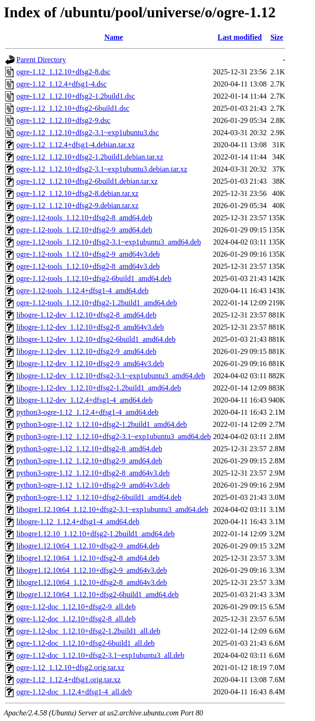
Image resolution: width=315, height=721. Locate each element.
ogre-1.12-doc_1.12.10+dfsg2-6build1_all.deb (85, 643)
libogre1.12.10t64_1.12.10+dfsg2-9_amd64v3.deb (91, 570)
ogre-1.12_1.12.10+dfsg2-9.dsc (63, 120)
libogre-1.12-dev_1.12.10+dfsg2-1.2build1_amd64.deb (98, 388)
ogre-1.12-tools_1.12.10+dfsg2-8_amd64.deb (84, 218)
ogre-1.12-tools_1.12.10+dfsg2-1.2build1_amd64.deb (96, 303)
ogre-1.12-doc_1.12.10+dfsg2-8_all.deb (76, 619)
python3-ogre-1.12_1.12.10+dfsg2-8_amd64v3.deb (93, 473)
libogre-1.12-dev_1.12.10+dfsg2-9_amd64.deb (86, 351)
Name (113, 37)
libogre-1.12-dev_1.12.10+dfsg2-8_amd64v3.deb (90, 327)
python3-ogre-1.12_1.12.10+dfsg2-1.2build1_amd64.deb (101, 424)
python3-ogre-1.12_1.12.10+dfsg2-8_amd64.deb (89, 449)
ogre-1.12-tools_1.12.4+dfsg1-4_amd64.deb (82, 291)
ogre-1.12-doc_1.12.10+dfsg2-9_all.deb (76, 607)
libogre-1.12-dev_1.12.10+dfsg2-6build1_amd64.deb (96, 339)
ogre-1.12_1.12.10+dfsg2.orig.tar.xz (70, 667)
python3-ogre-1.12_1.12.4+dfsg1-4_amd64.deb (87, 412)
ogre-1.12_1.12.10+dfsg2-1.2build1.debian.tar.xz (89, 157)
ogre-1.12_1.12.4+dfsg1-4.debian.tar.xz (75, 145)
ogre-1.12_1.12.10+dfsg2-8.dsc (63, 72)
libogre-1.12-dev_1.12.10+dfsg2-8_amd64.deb (86, 315)
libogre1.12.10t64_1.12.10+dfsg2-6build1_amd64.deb (97, 594)
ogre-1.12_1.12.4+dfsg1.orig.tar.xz (68, 680)
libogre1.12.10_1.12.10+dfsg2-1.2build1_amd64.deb (95, 534)
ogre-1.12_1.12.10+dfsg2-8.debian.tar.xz (77, 193)
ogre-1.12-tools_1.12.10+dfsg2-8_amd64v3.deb (88, 266)
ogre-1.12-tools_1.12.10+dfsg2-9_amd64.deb (84, 230)
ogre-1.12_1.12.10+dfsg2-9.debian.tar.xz (77, 205)
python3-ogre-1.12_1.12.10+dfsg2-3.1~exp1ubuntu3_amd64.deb (113, 436)
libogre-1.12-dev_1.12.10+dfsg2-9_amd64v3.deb (90, 364)
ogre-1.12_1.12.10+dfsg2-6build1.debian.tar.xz (87, 181)
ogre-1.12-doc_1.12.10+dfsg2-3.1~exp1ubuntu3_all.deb (100, 655)
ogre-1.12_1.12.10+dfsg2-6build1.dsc (72, 108)
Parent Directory (41, 60)
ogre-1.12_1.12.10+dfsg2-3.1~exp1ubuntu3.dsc (87, 133)
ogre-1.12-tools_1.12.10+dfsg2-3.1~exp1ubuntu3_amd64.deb (108, 242)
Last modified (240, 37)
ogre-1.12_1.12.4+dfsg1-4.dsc (61, 84)
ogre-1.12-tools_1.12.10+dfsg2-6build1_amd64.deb (94, 278)
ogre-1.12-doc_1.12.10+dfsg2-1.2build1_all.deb (88, 631)
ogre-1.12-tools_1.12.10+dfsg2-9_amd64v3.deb (88, 254)
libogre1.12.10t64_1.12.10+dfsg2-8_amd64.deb (87, 558)
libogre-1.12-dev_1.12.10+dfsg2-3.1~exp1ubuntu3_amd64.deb (110, 376)
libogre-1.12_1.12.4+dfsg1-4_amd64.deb (77, 522)
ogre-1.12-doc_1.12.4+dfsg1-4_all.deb (74, 692)
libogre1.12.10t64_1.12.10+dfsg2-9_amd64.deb (87, 546)
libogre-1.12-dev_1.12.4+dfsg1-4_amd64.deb (84, 400)
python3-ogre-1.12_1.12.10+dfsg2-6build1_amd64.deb (98, 497)
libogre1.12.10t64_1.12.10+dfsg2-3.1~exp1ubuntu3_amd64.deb (112, 509)
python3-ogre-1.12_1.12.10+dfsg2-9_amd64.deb (89, 461)
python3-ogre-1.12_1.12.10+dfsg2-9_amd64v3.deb (93, 485)
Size (276, 37)
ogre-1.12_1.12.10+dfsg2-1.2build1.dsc (75, 96)
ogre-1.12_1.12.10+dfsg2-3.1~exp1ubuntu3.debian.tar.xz (101, 169)
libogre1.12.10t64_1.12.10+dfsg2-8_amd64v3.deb (91, 582)
